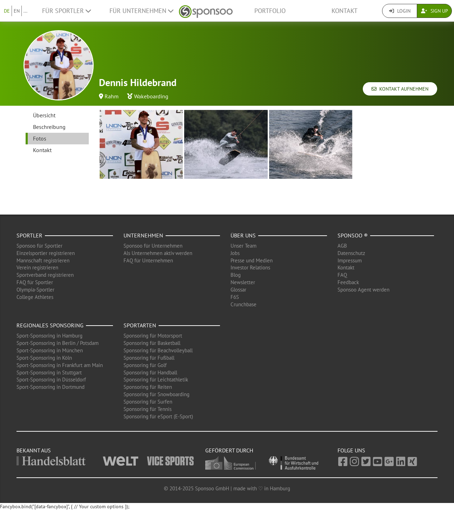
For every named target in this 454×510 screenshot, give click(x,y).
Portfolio (270, 11)
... (25, 11)
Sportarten (139, 325)
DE (7, 11)
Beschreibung (49, 126)
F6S (235, 297)
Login (399, 11)
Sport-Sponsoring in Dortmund (50, 387)
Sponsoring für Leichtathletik (155, 379)
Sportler (29, 235)
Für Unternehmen (141, 11)
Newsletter (243, 282)
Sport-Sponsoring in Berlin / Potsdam (57, 343)
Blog (236, 275)
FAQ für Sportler (34, 282)
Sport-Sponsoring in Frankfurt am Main (59, 365)
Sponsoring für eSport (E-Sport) (158, 416)
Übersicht (44, 115)
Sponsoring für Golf (145, 365)
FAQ (342, 275)
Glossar (238, 289)
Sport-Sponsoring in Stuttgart (49, 372)
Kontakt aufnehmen (400, 89)
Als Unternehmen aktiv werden (157, 253)
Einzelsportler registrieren (45, 253)
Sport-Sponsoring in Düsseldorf (51, 379)
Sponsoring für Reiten (147, 387)
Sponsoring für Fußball (148, 357)
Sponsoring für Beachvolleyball (158, 350)
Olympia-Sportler (35, 289)
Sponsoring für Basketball (151, 343)
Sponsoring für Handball (150, 372)
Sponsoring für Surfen (147, 401)
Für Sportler (66, 11)
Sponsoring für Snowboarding (156, 394)
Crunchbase (243, 304)
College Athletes (34, 297)
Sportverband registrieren (45, 275)
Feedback (348, 282)
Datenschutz (351, 253)
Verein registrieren (37, 267)
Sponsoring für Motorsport (152, 335)
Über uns (243, 235)
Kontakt (345, 11)
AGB (342, 245)
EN (17, 11)
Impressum (350, 260)
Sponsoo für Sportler (39, 245)
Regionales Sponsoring (50, 325)
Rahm (112, 96)
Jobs (235, 253)
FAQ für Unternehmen (148, 260)
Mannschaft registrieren (42, 260)
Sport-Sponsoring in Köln (44, 357)
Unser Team (243, 245)
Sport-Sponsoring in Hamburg (49, 335)
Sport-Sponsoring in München (49, 350)
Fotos (39, 138)
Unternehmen (143, 235)
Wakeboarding (151, 96)
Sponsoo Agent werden (363, 289)
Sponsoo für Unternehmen (152, 245)
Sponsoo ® (353, 235)
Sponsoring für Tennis (147, 409)
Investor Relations (250, 267)
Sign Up (434, 11)
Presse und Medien (252, 260)
